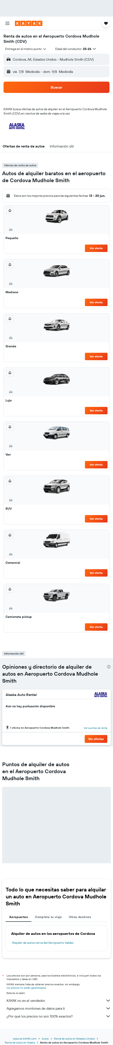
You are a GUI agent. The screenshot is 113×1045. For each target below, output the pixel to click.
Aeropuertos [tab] (18, 917)
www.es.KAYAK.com (24, 1038)
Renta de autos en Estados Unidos (74, 1038)
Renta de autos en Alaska (20, 1042)
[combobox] (26, 49)
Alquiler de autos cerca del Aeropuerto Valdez (43, 943)
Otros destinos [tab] (80, 917)
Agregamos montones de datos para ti (59, 1008)
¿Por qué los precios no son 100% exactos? (59, 1016)
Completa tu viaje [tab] (48, 917)
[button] (7, 23)
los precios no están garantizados (26, 987)
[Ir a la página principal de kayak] (28, 23)
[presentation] (109, 667)
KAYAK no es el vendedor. (59, 1000)
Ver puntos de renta (95, 728)
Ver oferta (96, 248)
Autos (45, 1038)
